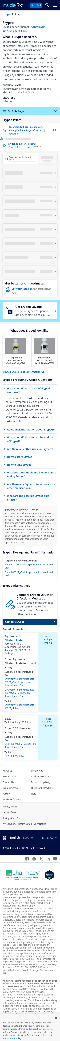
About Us (7, 770)
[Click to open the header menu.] (54, 5)
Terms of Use (9, 812)
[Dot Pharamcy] (23, 875)
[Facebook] (27, 858)
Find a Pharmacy (40, 776)
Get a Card (36, 5)
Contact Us (8, 782)
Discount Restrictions (42, 787)
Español (28, 837)
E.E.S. (24, 30)
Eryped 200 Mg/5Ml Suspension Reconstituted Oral (28, 566)
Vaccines (7, 793)
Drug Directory (10, 787)
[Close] (56, 1024)
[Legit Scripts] (49, 875)
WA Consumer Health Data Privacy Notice (24, 823)
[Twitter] (41, 858)
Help (33, 793)
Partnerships (9, 776)
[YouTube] (55, 858)
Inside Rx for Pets (12, 799)
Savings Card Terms (13, 818)
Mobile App (37, 770)
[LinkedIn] (48, 858)
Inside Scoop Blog (40, 782)
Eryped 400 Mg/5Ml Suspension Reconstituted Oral (28, 574)
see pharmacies (41, 961)
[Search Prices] (47, 5)
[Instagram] (34, 858)
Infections (9, 101)
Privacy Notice (10, 806)
